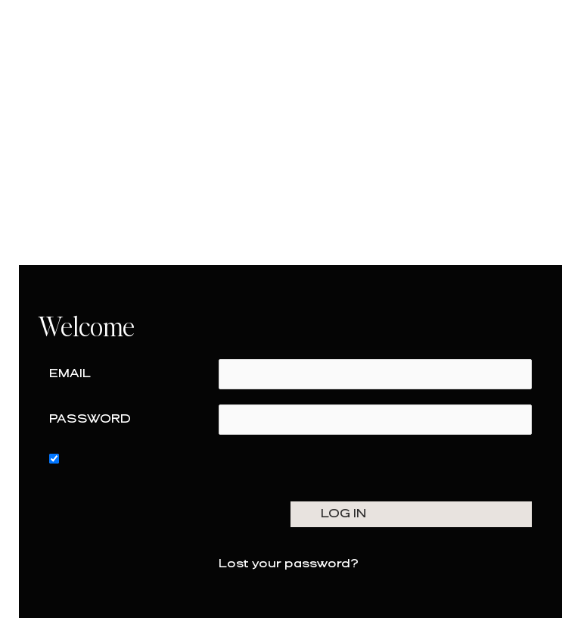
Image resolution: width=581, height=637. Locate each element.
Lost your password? (289, 564)
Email (70, 373)
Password (90, 419)
